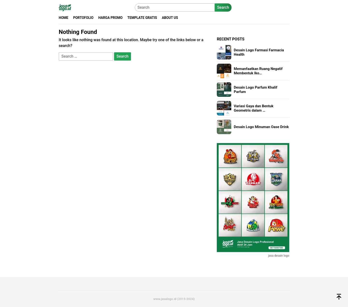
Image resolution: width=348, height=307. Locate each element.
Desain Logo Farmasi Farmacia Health (259, 52)
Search (223, 7)
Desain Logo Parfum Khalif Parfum (255, 89)
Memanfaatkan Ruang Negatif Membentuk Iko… (258, 71)
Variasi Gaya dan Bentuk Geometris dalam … (253, 108)
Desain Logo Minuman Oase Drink (261, 127)
